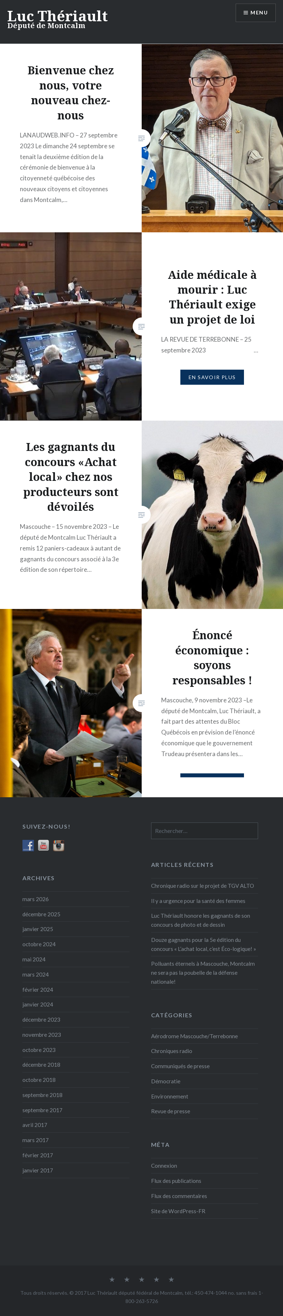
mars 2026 (35, 899)
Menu (259, 13)
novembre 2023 (41, 1034)
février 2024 (37, 989)
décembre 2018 (41, 1064)
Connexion (164, 1165)
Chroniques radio (171, 1051)
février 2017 (37, 1155)
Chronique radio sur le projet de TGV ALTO (202, 885)
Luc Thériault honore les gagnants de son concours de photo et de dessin (200, 920)
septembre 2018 (42, 1095)
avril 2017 (34, 1125)
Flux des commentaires (179, 1196)
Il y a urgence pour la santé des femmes (198, 901)
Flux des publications (176, 1180)
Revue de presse (170, 1111)
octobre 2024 (39, 944)
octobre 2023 (39, 1050)
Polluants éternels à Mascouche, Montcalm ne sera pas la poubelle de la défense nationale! (203, 972)
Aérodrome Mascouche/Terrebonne (194, 1036)
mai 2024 (34, 959)
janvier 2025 (37, 929)
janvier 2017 (37, 1170)
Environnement (169, 1096)
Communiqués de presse (180, 1066)
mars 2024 (35, 974)
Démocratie (165, 1081)
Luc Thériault (57, 16)
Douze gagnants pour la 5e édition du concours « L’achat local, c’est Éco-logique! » (203, 944)
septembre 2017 (42, 1110)
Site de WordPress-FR (178, 1211)
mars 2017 (35, 1140)
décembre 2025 (41, 914)
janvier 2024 (37, 1004)
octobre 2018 (39, 1079)
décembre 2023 (41, 1019)
